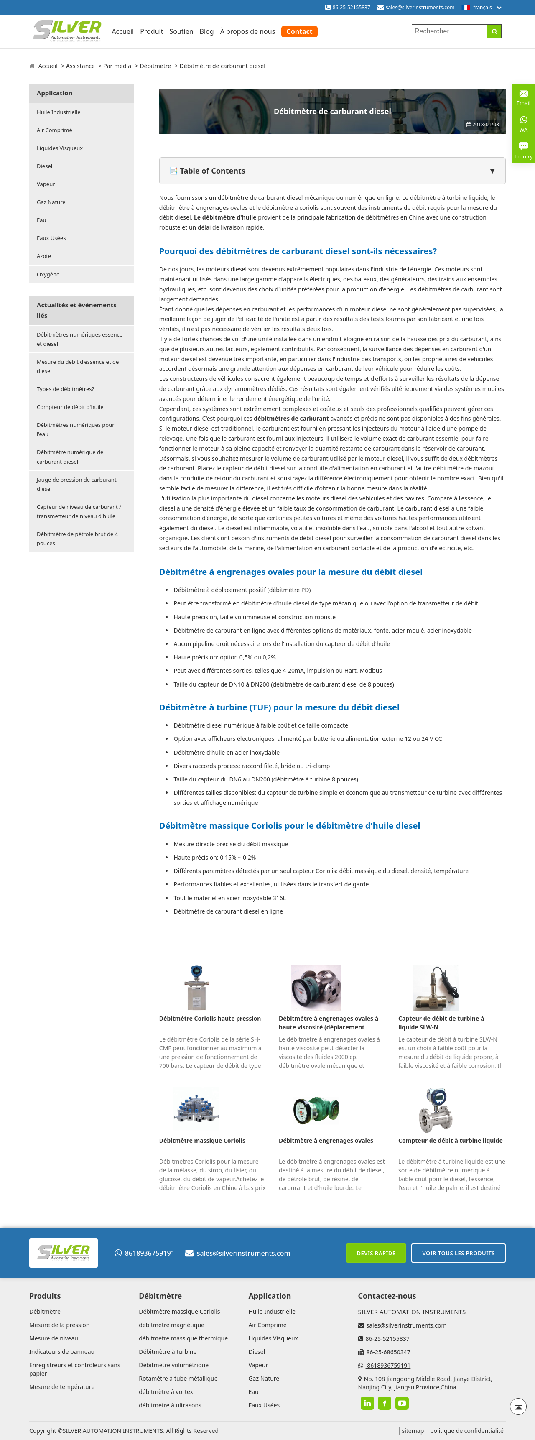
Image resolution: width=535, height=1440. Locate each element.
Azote (44, 256)
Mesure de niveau (53, 1338)
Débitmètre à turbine (167, 1352)
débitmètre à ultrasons (170, 1405)
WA (523, 123)
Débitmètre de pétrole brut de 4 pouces (77, 538)
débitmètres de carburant (291, 418)
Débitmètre (155, 66)
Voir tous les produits (458, 1253)
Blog (207, 31)
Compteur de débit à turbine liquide (450, 1140)
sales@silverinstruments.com (420, 7)
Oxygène (48, 274)
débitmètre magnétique (171, 1325)
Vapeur (46, 184)
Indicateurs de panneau (61, 1352)
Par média (117, 66)
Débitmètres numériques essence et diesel (79, 339)
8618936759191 (145, 1253)
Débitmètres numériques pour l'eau (76, 429)
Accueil (123, 31)
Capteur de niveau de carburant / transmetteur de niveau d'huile (79, 511)
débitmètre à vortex (166, 1392)
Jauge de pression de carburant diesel (77, 484)
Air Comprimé (54, 130)
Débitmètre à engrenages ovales (326, 1140)
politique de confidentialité (467, 1431)
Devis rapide (376, 1253)
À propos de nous (247, 31)
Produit (151, 31)
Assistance (80, 66)
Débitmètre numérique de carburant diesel (70, 456)
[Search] (494, 31)
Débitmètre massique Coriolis (202, 1140)
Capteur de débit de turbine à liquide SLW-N (441, 1022)
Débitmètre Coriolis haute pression (210, 1018)
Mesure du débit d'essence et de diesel (78, 366)
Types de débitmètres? (65, 389)
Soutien (181, 31)
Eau (41, 220)
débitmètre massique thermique (183, 1338)
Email (523, 96)
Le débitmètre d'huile (225, 217)
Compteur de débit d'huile (70, 407)
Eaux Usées (51, 238)
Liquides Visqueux (60, 148)
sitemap (413, 1431)
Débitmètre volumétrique (174, 1365)
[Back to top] (518, 1406)
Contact (299, 31)
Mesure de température (61, 1387)
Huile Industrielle (59, 112)
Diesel (44, 166)
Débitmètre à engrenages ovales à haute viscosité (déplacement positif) (328, 1022)
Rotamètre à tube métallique (178, 1378)
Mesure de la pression (59, 1325)
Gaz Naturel (52, 202)
